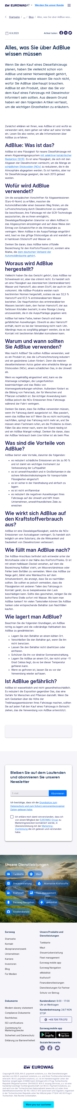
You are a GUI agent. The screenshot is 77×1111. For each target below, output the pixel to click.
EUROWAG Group (49, 820)
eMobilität (45, 972)
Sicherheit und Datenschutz (19, 1035)
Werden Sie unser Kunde (49, 5)
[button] (38, 1104)
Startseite (14, 17)
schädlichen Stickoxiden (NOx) (23, 166)
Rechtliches (11, 1018)
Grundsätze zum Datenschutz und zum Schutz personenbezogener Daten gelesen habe (37, 806)
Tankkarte (45, 942)
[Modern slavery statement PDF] (19, 1008)
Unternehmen (12, 954)
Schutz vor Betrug (49, 993)
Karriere (9, 959)
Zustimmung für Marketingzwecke (14, 1029)
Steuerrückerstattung (51, 952)
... (24, 17)
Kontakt (9, 944)
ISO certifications (14, 1023)
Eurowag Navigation (50, 967)
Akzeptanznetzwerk (15, 949)
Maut (42, 947)
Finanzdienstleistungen (52, 983)
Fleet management (50, 957)
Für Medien (11, 974)
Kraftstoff (45, 978)
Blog (31, 17)
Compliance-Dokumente (17, 1013)
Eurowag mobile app (50, 962)
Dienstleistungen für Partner (55, 988)
